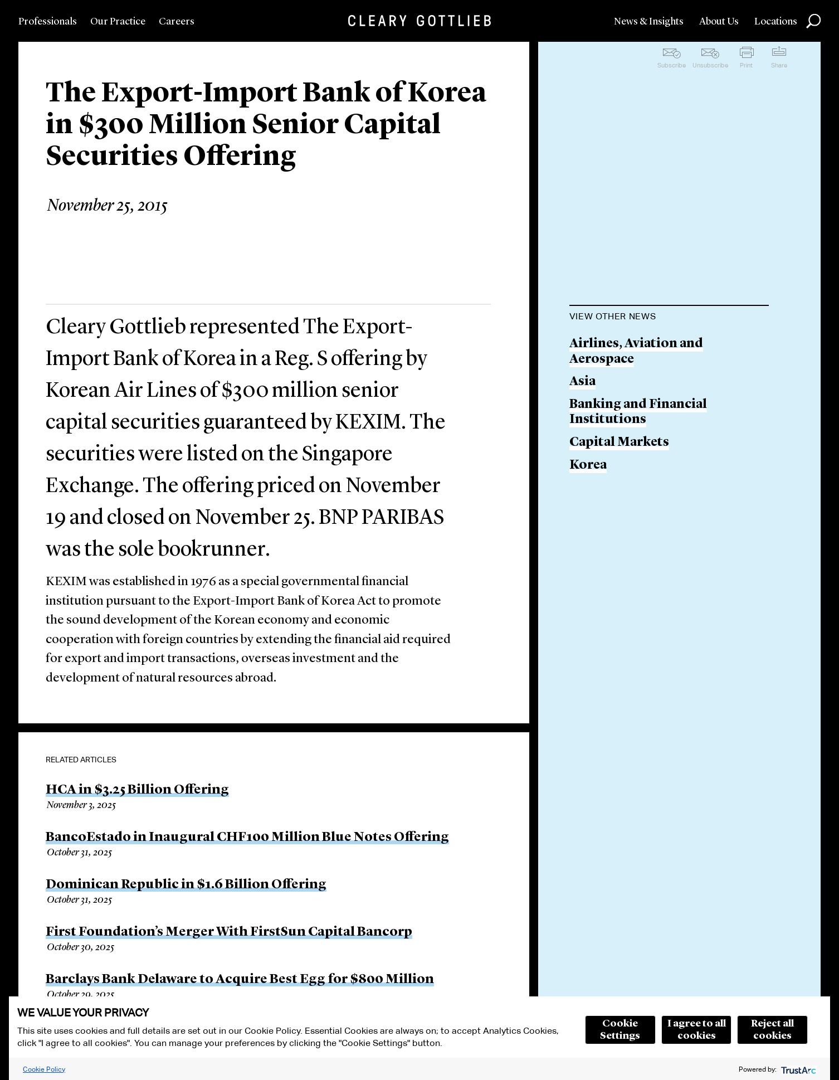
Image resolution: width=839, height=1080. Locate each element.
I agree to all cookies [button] (696, 1030)
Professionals (47, 22)
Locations (775, 22)
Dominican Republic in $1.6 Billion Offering (186, 885)
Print (746, 65)
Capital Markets (619, 442)
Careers (176, 22)
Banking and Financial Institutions (638, 412)
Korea (588, 465)
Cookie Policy (44, 1069)
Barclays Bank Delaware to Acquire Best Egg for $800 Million (240, 979)
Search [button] (813, 21)
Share (779, 65)
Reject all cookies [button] (772, 1030)
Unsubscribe (710, 65)
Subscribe (671, 65)
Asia (582, 382)
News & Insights (649, 22)
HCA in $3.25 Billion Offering (137, 790)
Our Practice (117, 22)
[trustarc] (797, 1069)
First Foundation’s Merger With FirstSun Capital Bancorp (229, 932)
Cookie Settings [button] (620, 1030)
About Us (719, 22)
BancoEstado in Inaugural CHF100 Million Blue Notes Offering (247, 837)
